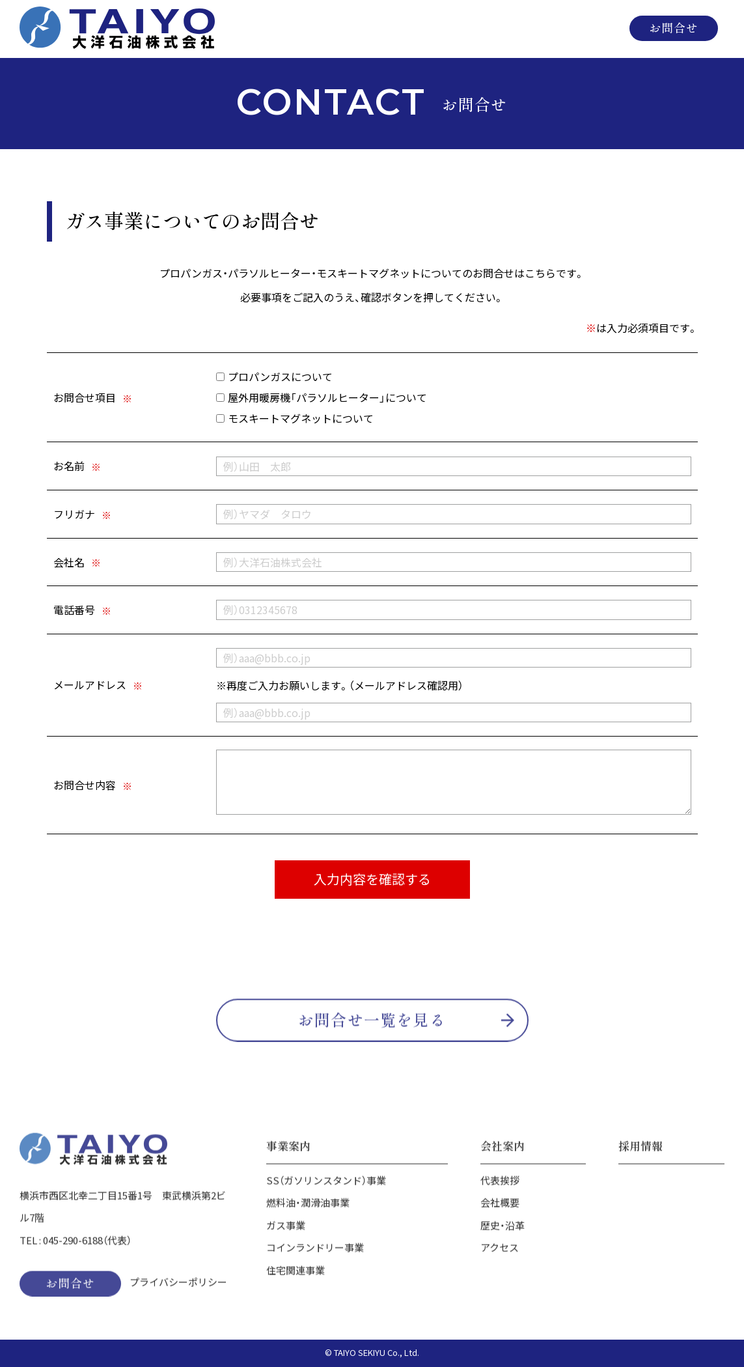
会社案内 (504, 28)
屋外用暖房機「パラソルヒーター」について (321, 398)
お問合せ (673, 27)
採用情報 (588, 28)
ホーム (324, 28)
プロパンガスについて (274, 377)
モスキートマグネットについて (295, 419)
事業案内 (414, 28)
